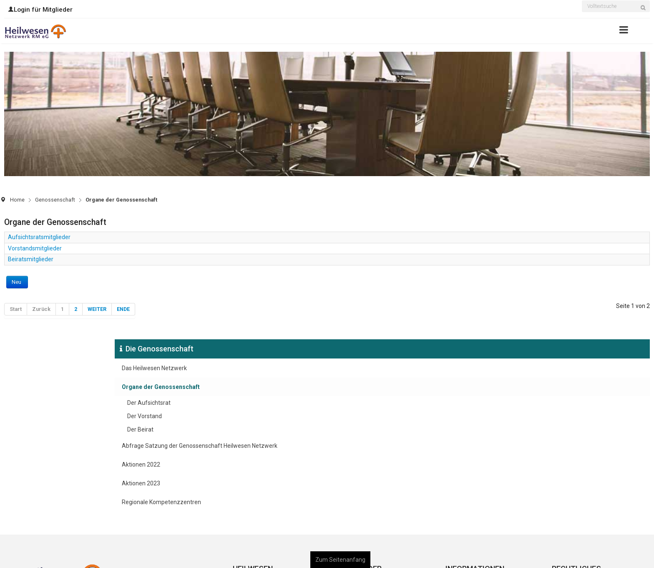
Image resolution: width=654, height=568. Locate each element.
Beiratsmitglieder (30, 259)
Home (17, 200)
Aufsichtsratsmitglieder (39, 237)
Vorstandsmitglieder (35, 248)
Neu (17, 282)
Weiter (97, 309)
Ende (123, 309)
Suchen (645, 11)
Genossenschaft (55, 200)
